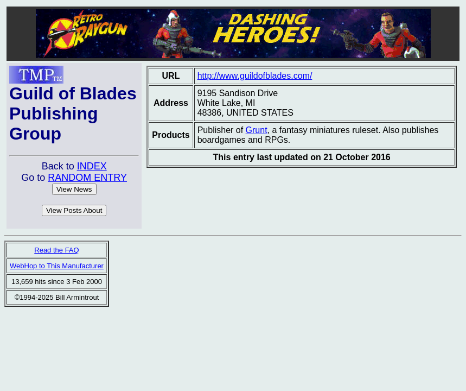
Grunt (256, 130)
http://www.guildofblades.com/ (254, 75)
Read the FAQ (56, 250)
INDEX (92, 166)
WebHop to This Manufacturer (57, 266)
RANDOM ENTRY (87, 177)
